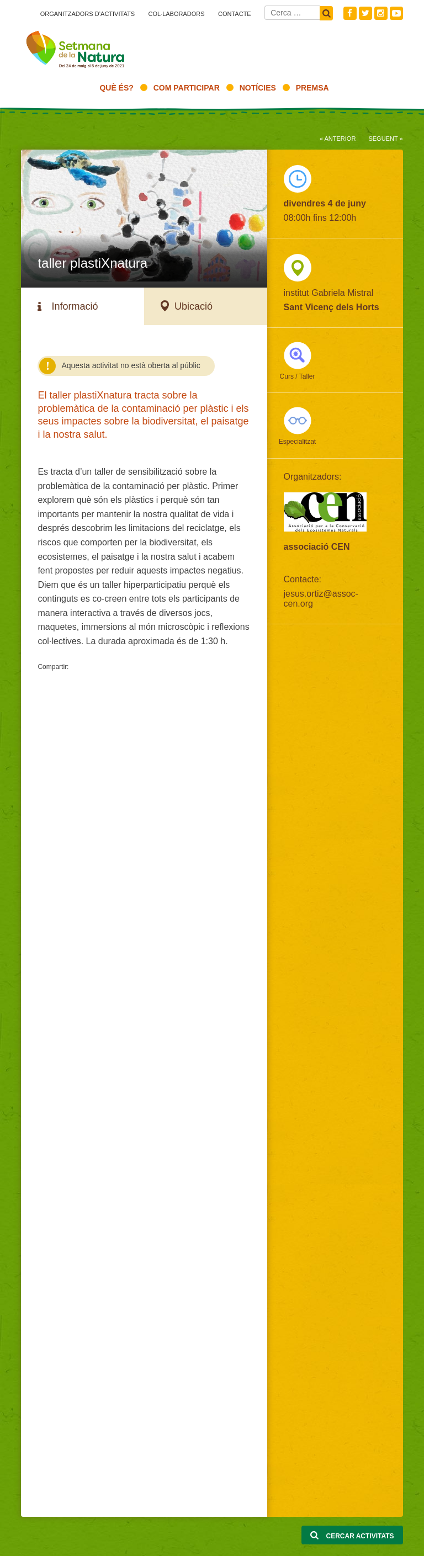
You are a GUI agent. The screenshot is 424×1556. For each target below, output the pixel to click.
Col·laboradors (176, 13)
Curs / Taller (297, 376)
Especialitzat (297, 441)
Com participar (186, 87)
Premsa (312, 87)
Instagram (381, 13)
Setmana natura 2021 (76, 47)
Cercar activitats (352, 1535)
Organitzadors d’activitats (87, 13)
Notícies (258, 87)
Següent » (385, 138)
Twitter (365, 13)
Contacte (234, 13)
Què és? (116, 87)
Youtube (396, 13)
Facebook (350, 13)
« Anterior (338, 138)
